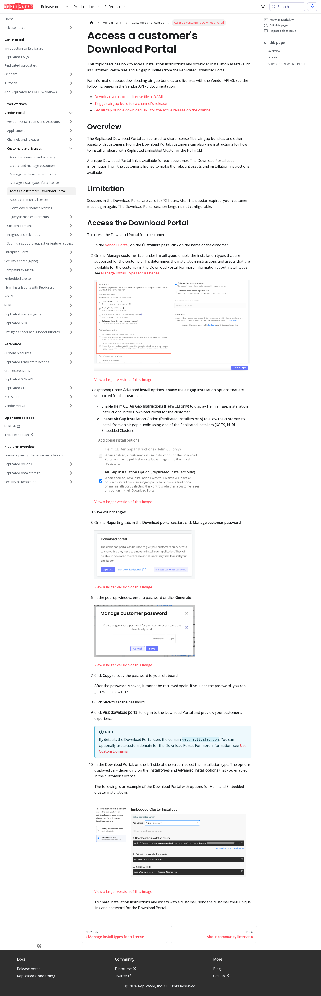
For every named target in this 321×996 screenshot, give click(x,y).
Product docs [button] (84, 6)
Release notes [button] (52, 6)
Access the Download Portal (286, 64)
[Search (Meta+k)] (287, 6)
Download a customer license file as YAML (129, 96)
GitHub (221, 975)
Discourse (125, 968)
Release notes (28, 968)
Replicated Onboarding (36, 975)
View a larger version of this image (123, 379)
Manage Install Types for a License (130, 273)
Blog (217, 968)
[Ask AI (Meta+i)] (312, 6)
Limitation (274, 57)
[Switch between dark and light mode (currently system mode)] (263, 6)
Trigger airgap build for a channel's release (130, 103)
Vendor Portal (116, 245)
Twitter (123, 975)
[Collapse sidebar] (39, 945)
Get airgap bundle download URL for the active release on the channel (152, 110)
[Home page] (91, 22)
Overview (274, 51)
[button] (38, 28)
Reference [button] (112, 6)
